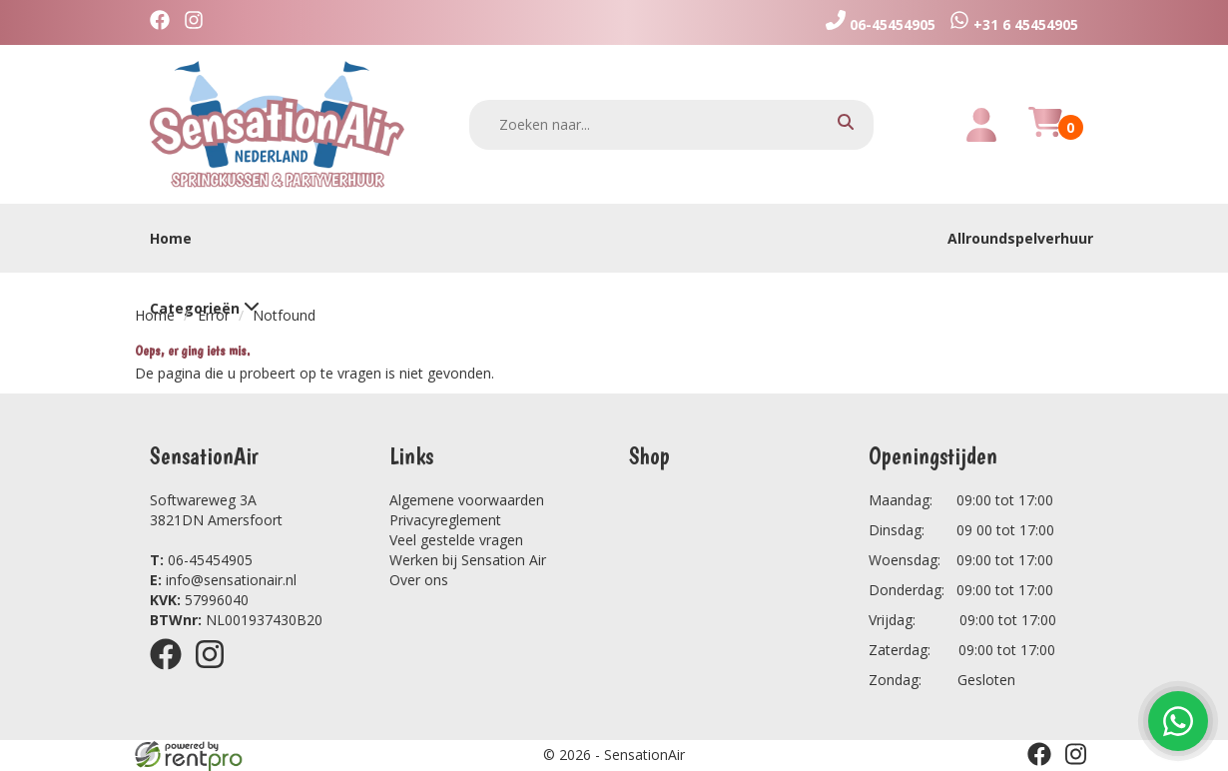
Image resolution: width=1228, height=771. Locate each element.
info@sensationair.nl (223, 579)
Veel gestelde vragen (456, 539)
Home (171, 238)
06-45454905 (201, 559)
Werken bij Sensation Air (467, 559)
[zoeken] (846, 124)
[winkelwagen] (1045, 133)
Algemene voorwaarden (466, 499)
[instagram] (199, 22)
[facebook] (165, 22)
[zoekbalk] (671, 125)
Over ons (418, 579)
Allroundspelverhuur (1020, 238)
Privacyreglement (445, 519)
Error (214, 315)
